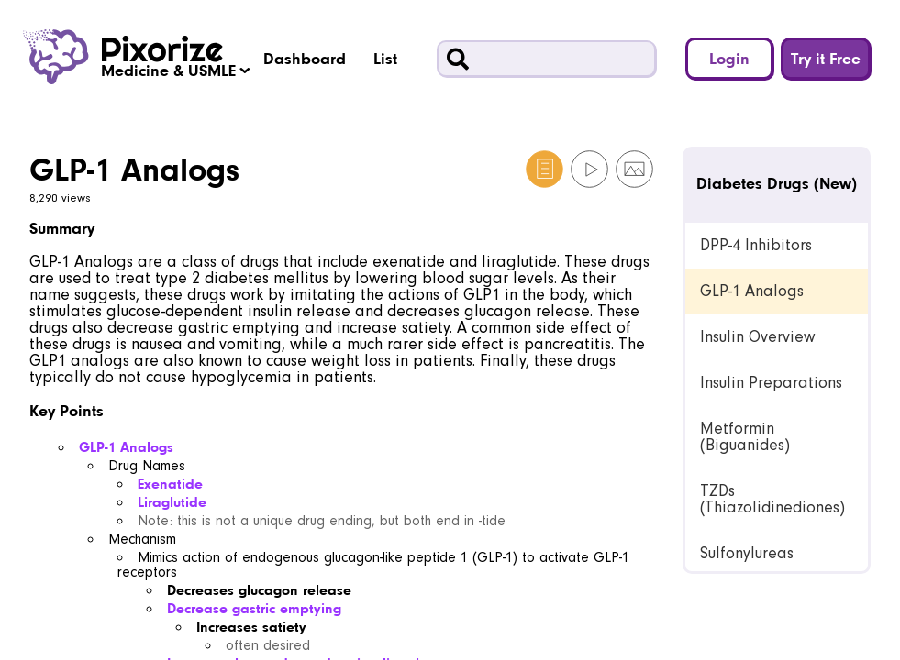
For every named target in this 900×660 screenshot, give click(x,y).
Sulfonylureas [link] (747, 553)
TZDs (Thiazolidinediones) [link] (772, 499)
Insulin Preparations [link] (771, 382)
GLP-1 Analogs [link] (752, 291)
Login (729, 58)
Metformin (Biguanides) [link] (745, 437)
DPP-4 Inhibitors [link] (756, 245)
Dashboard (304, 58)
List (385, 58)
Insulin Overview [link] (757, 336)
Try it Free (826, 58)
